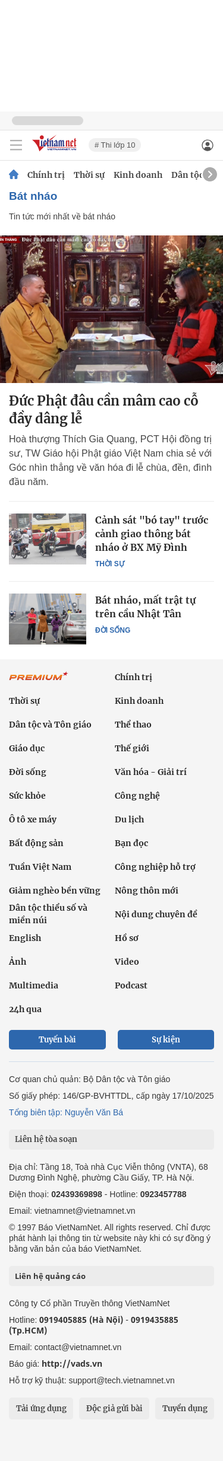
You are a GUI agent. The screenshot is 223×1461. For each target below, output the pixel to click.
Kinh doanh (138, 175)
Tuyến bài (57, 1040)
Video (127, 961)
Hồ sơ (127, 938)
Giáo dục (27, 748)
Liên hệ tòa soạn (46, 1139)
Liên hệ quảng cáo (50, 1276)
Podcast (131, 985)
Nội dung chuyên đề (156, 914)
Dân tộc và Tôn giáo (50, 724)
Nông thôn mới (146, 890)
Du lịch (129, 819)
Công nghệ (137, 795)
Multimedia (33, 985)
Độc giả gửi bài (114, 1408)
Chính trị (46, 175)
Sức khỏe (27, 795)
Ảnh (17, 961)
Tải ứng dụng (41, 1408)
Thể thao (133, 724)
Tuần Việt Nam (40, 867)
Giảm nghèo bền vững (54, 890)
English (25, 938)
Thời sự (89, 175)
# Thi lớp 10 (115, 145)
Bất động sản (36, 843)
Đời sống (112, 630)
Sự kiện (166, 1040)
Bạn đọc (131, 843)
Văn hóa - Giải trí (151, 772)
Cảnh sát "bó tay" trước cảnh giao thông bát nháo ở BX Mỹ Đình (151, 533)
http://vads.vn (72, 1363)
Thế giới (132, 748)
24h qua (25, 1009)
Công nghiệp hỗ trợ (155, 867)
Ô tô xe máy (32, 819)
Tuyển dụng (185, 1408)
